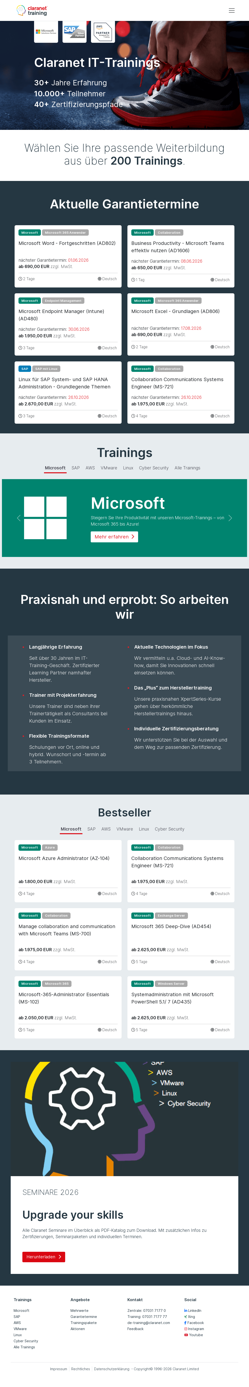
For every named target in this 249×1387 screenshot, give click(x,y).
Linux (18, 1335)
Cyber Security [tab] (154, 467)
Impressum (58, 1369)
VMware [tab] (109, 467)
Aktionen (78, 1329)
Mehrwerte (80, 1310)
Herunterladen (44, 1256)
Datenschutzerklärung (111, 1369)
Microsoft (21, 1310)
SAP (17, 1317)
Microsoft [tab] (55, 467)
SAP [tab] (75, 467)
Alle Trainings (24, 1347)
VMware (20, 1329)
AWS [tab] (90, 467)
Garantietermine (84, 1317)
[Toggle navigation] (231, 10)
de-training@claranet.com (148, 1323)
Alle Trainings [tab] (187, 467)
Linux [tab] (128, 467)
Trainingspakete (84, 1323)
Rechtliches (80, 1369)
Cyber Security (26, 1341)
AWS (17, 1323)
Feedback (135, 1329)
